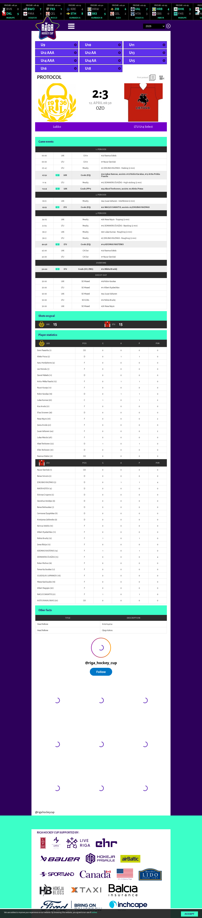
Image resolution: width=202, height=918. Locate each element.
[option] (10, 11)
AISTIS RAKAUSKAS (45, 600)
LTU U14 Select (143, 126)
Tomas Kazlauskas (44, 569)
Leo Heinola (42, 369)
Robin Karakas (137, 174)
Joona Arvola (42, 425)
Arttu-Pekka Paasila (45, 381)
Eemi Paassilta (43, 350)
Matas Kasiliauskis (44, 582)
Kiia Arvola (41, 406)
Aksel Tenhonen (113, 189)
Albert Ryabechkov (111, 287)
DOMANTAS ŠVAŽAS (113, 182)
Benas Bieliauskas (44, 507)
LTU (44, 463)
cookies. (94, 912)
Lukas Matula (42, 437)
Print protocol (142, 77)
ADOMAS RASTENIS (114, 244)
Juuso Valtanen (111, 201)
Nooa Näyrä (109, 219)
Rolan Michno (42, 563)
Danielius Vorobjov (44, 501)
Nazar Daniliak (109, 162)
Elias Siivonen (42, 412)
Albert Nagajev (43, 588)
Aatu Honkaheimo (44, 363)
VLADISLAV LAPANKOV (47, 575)
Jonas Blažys (42, 544)
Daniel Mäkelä (43, 375)
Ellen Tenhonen (43, 450)
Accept (189, 914)
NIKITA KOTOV (43, 488)
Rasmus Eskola (110, 155)
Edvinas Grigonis (44, 495)
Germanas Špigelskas (46, 513)
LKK (44, 343)
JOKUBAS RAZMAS (112, 168)
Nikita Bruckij (111, 269)
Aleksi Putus (137, 189)
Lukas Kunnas (111, 174)
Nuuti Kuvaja (42, 388)
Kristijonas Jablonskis (45, 519)
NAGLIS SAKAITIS (113, 207)
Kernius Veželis (43, 526)
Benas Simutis (43, 476)
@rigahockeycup (45, 812)
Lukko (57, 126)
